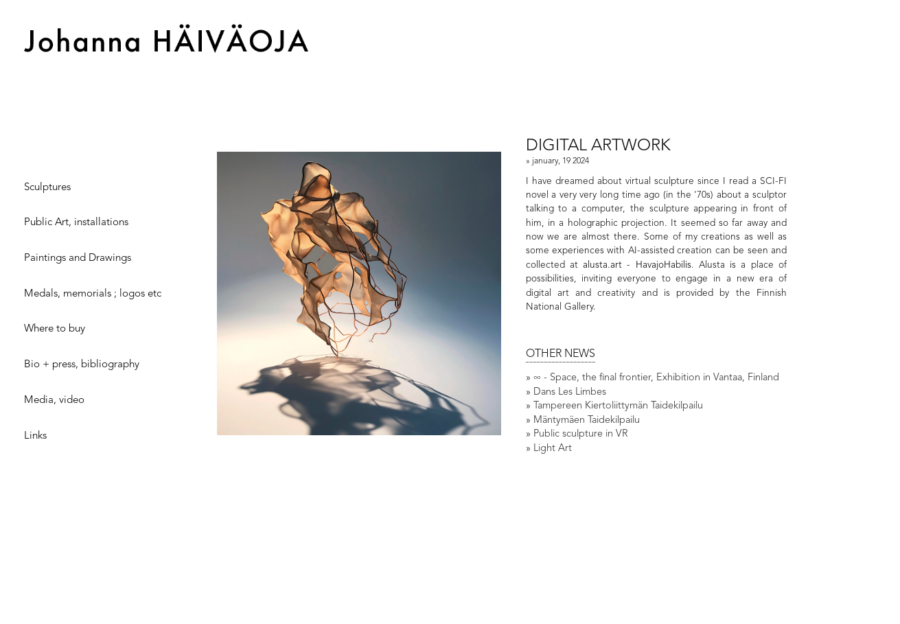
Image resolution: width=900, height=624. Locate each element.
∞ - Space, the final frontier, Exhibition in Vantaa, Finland (656, 378)
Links (35, 436)
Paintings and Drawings (77, 258)
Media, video (54, 400)
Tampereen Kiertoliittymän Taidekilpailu (618, 406)
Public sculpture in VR (580, 434)
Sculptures (47, 188)
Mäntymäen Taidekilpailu (586, 420)
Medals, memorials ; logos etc (92, 294)
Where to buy (54, 330)
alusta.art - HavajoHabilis (637, 265)
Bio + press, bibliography (81, 365)
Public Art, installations (76, 223)
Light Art (552, 448)
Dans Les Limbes (569, 392)
